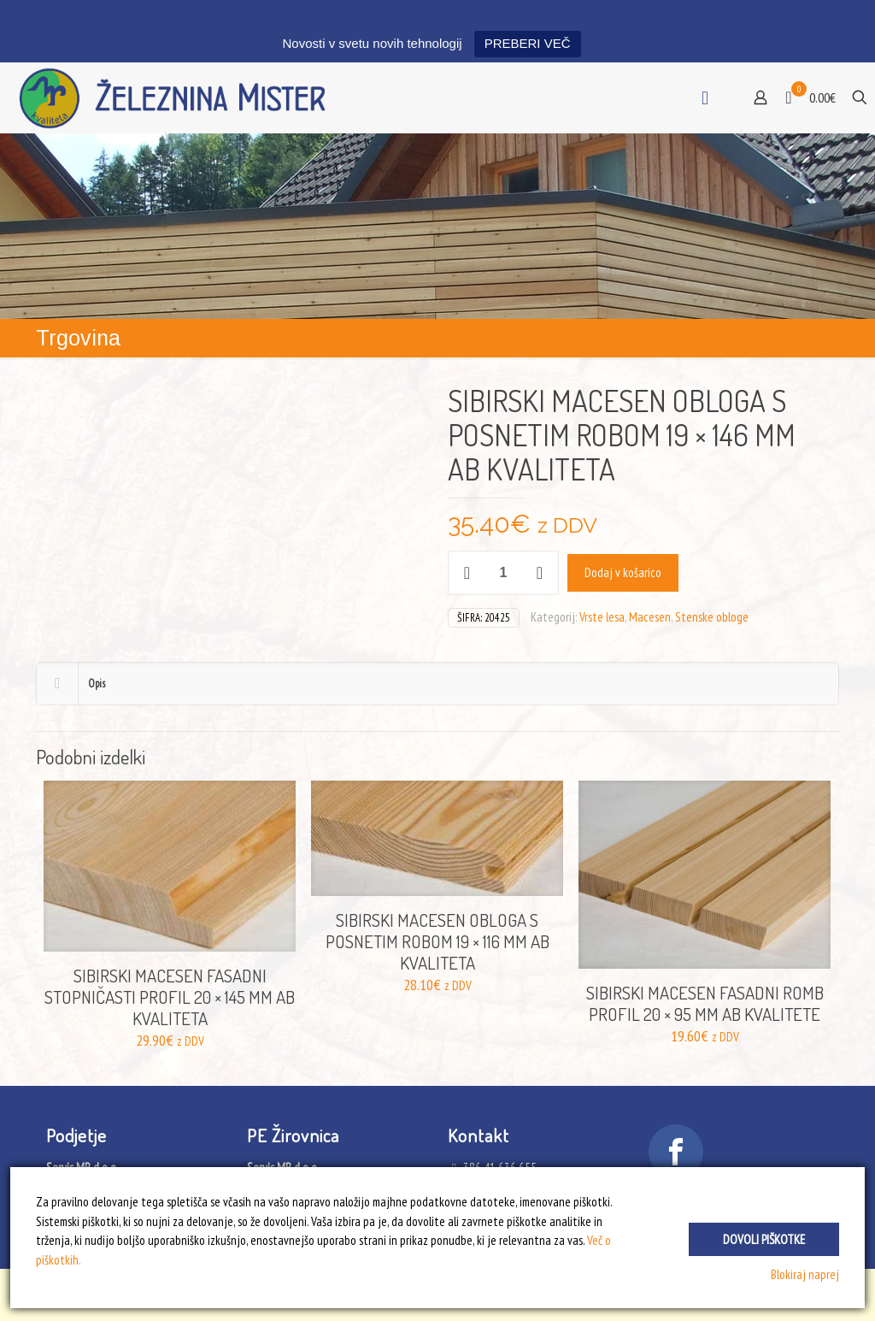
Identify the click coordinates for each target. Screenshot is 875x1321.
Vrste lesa (602, 617)
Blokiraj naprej (805, 1274)
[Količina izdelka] (503, 573)
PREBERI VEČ (527, 43)
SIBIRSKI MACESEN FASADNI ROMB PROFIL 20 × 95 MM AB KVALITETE (705, 1003)
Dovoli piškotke (764, 1238)
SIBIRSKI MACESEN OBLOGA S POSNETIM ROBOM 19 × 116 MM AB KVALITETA (437, 941)
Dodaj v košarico (622, 572)
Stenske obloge (712, 617)
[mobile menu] (704, 97)
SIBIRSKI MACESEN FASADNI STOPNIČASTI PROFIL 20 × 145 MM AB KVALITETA (169, 996)
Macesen (650, 617)
